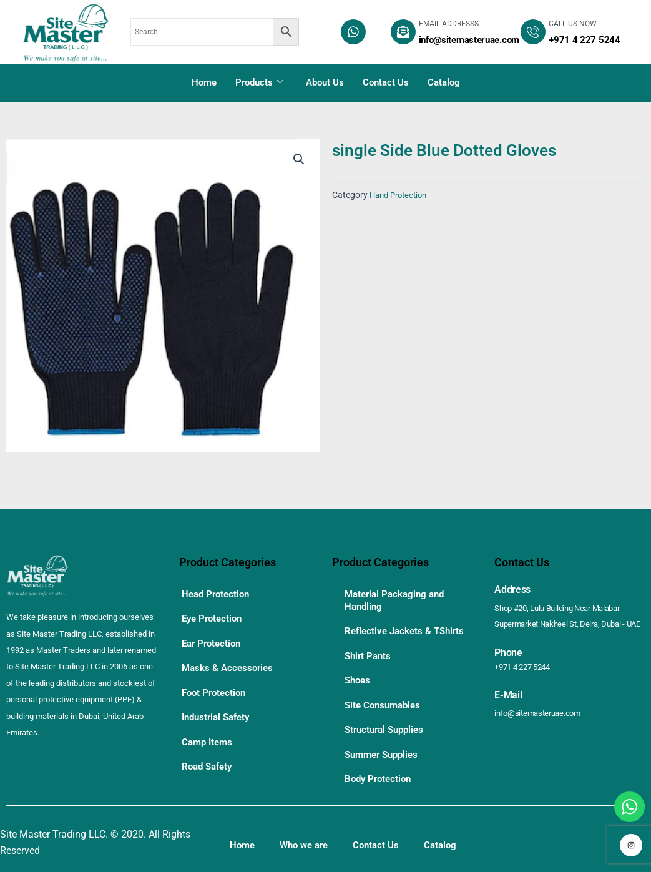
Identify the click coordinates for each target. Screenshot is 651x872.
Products (259, 82)
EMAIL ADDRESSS (449, 23)
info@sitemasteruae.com (541, 712)
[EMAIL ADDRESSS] (403, 31)
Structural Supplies (387, 730)
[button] (298, 160)
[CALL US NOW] (533, 31)
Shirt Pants (369, 663)
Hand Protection (401, 195)
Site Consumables (385, 707)
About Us (325, 82)
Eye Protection (214, 615)
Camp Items (209, 727)
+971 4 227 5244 (525, 666)
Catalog (444, 82)
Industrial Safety (219, 705)
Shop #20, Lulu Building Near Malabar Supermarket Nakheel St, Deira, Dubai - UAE (564, 616)
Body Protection (380, 775)
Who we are (308, 840)
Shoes (359, 685)
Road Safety (209, 750)
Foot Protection (216, 682)
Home (204, 82)
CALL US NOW (573, 23)
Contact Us (386, 82)
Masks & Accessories (229, 660)
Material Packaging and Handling (398, 599)
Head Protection (218, 593)
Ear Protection (213, 638)
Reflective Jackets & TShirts (390, 634)
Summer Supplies (384, 752)
